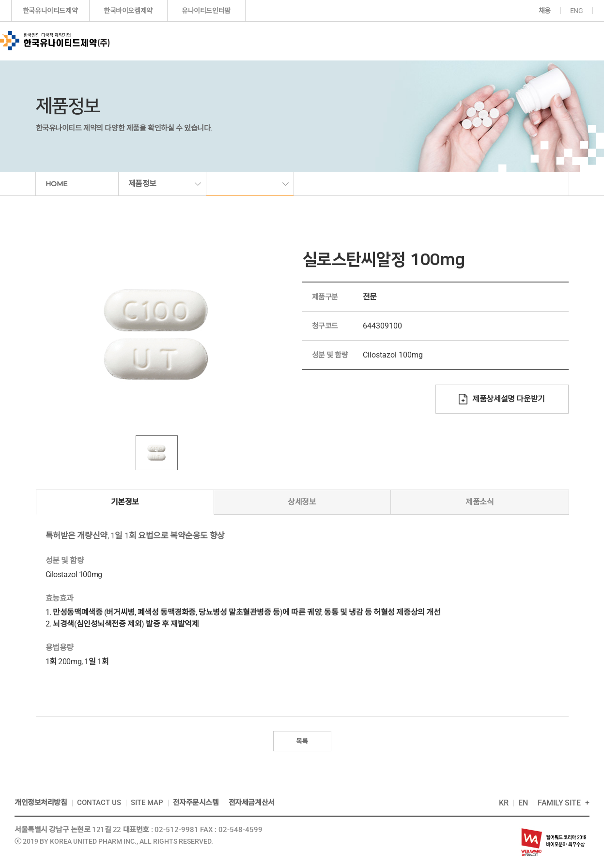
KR (504, 802)
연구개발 (355, 40)
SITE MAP (147, 802)
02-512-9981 (177, 829)
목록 (302, 741)
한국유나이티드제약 (50, 11)
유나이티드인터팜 (206, 11)
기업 (224, 40)
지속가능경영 (491, 40)
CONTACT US (99, 802)
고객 (555, 40)
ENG (576, 11)
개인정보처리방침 (41, 802)
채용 (545, 11)
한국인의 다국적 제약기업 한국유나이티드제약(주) (54, 41)
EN (523, 802)
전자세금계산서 (252, 802)
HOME (56, 183)
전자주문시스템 (196, 802)
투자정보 (418, 40)
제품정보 (290, 40)
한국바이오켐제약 (128, 11)
